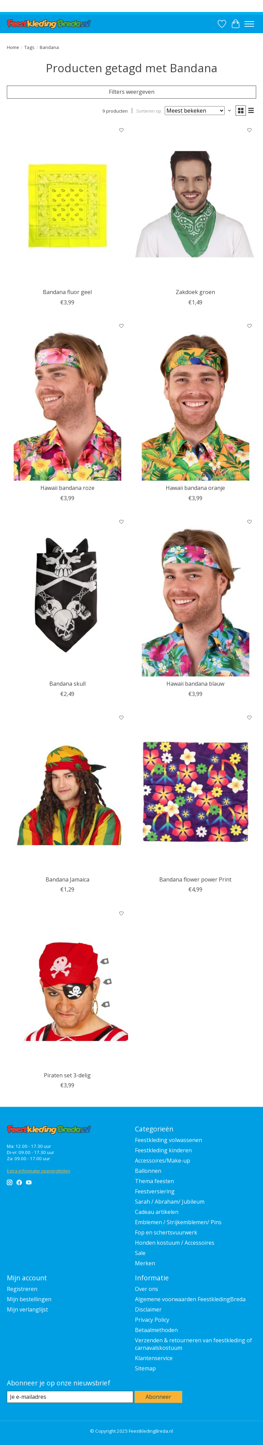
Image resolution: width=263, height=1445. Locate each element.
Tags (29, 47)
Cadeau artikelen (156, 1212)
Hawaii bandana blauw (195, 683)
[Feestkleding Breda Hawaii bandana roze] (67, 400)
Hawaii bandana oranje (195, 488)
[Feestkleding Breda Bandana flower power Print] (195, 792)
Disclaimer (148, 1309)
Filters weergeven (131, 92)
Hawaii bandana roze (67, 488)
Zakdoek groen (195, 292)
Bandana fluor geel (67, 292)
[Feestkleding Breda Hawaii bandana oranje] (195, 400)
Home (13, 47)
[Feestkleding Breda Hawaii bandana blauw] (195, 596)
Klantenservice (154, 1358)
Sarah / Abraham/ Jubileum (169, 1201)
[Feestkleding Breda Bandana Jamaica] (67, 792)
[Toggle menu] (249, 24)
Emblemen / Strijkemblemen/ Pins (178, 1222)
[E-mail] (70, 1397)
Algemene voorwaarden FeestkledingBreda (190, 1299)
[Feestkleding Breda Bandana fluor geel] (67, 204)
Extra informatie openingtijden (38, 1171)
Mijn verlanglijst (27, 1309)
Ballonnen (148, 1171)
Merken (145, 1263)
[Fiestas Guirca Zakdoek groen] (195, 204)
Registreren (22, 1289)
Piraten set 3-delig (67, 1075)
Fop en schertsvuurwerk (166, 1232)
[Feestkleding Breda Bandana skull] (67, 596)
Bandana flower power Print (195, 879)
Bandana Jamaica (67, 879)
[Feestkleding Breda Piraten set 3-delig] (67, 987)
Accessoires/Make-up (162, 1160)
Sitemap (145, 1368)
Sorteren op (148, 110)
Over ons (146, 1289)
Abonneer (158, 1396)
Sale (140, 1253)
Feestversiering (155, 1191)
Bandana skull (67, 683)
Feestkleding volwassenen (168, 1140)
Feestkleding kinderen (163, 1150)
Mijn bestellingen (29, 1299)
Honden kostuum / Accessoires (174, 1242)
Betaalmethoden (156, 1330)
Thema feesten (154, 1181)
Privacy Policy (152, 1319)
